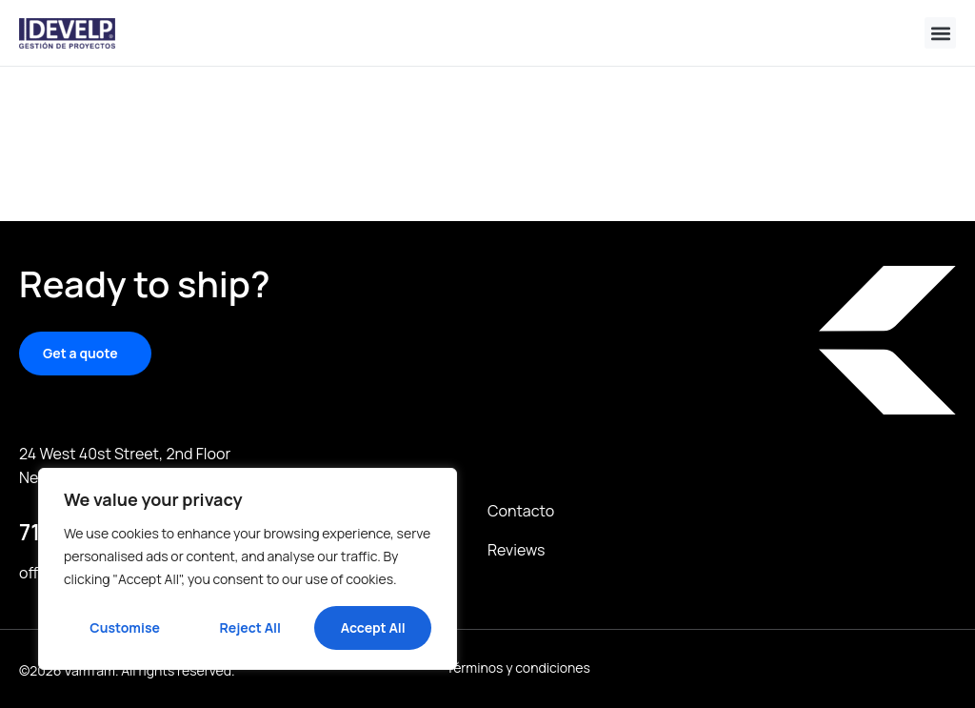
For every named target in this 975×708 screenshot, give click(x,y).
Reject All (250, 627)
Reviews (516, 549)
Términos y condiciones (518, 668)
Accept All (373, 627)
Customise (125, 627)
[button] (940, 33)
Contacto (521, 510)
